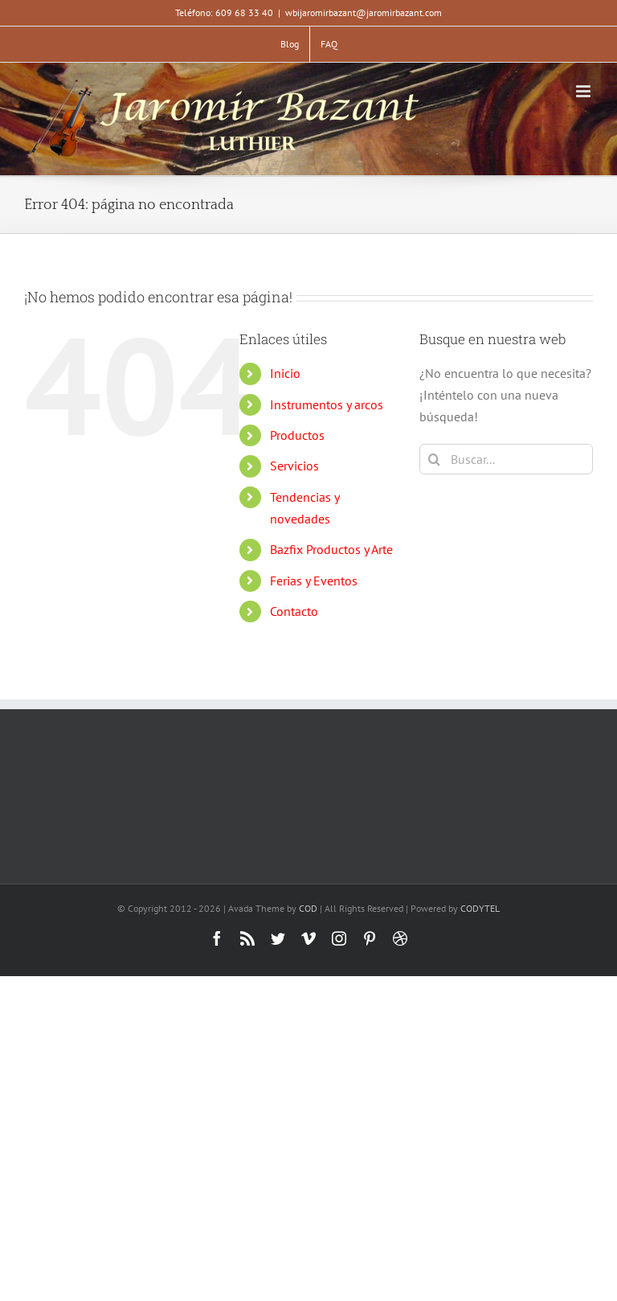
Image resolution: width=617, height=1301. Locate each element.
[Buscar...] (506, 459)
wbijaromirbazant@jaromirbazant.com (363, 12)
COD (308, 908)
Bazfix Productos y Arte (331, 549)
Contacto (294, 611)
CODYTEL (480, 908)
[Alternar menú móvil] (584, 91)
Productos (297, 435)
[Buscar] (434, 459)
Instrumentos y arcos (326, 404)
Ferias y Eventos (314, 581)
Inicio (285, 373)
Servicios (294, 466)
